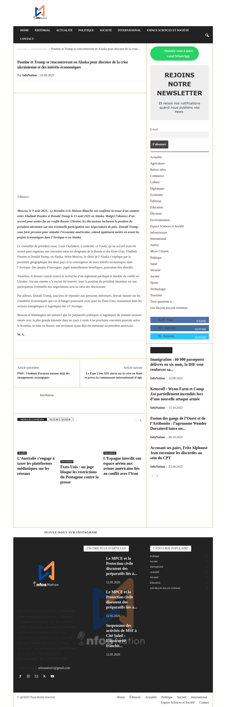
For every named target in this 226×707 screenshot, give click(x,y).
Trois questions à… (162, 301)
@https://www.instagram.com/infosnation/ (140, 532)
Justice (154, 245)
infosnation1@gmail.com (54, 668)
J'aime (201, 321)
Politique (86, 30)
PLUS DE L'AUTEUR (60, 419)
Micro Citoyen (159, 251)
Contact (27, 38)
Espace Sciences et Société (168, 30)
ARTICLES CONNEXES (32, 419)
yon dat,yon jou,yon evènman (168, 307)
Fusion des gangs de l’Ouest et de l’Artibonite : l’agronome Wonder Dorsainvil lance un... (178, 423)
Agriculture (157, 163)
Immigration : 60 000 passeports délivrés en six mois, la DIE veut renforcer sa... (177, 364)
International (129, 30)
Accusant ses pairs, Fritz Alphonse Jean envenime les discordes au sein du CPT (179, 453)
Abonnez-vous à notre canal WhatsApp (178, 53)
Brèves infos (158, 169)
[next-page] (141, 420)
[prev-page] (136, 420)
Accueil (22, 49)
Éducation (156, 207)
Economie (156, 194)
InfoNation (29, 75)
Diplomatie (157, 188)
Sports (154, 282)
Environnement (160, 220)
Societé (106, 30)
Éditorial (42, 30)
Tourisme (156, 295)
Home (24, 30)
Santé (153, 264)
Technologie (158, 289)
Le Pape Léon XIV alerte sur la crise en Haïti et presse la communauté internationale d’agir (113, 375)
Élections (156, 213)
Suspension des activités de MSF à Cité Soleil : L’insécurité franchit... (121, 635)
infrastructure (158, 232)
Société (155, 276)
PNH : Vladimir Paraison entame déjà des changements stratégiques (43, 375)
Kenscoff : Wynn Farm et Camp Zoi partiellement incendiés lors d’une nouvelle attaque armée (177, 394)
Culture (155, 182)
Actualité (64, 30)
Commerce (157, 176)
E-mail (154, 129)
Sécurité (155, 270)
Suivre (200, 329)
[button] (207, 34)
